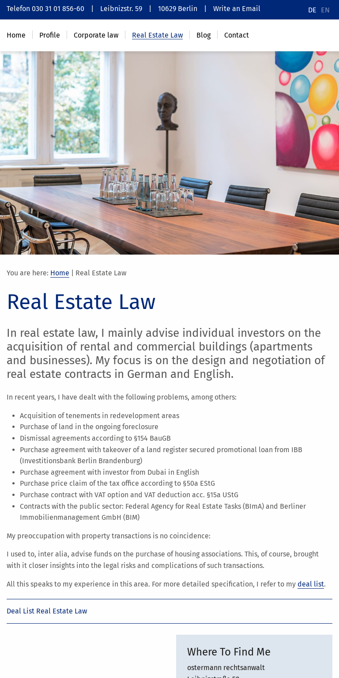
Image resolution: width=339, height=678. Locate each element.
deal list (311, 584)
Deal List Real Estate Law (47, 611)
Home (59, 273)
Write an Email (236, 8)
